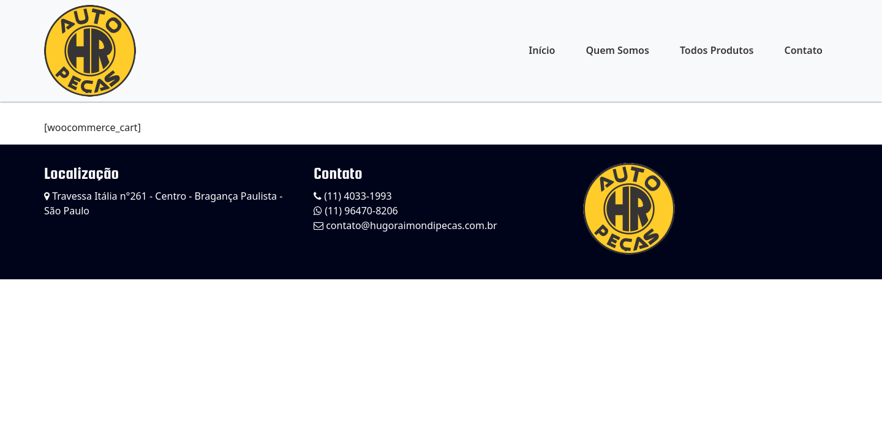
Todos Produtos (717, 50)
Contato (803, 50)
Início (542, 50)
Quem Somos (617, 50)
